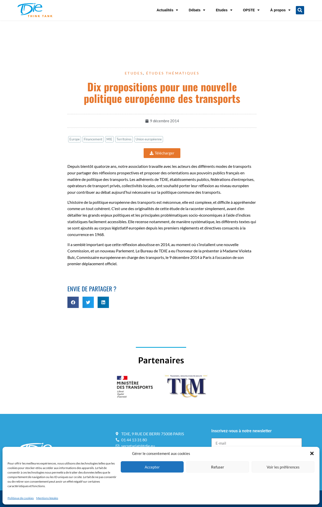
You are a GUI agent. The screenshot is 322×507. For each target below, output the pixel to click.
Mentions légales (47, 498)
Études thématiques (172, 73)
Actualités (167, 10)
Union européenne (149, 139)
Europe (74, 139)
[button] (311, 453)
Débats (197, 10)
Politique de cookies (21, 498)
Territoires (124, 139)
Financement (93, 139)
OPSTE (251, 10)
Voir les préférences (283, 467)
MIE (109, 139)
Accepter (152, 467)
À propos (280, 10)
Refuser (217, 467)
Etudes (224, 10)
